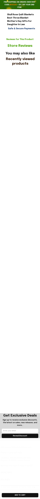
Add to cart (20, 495)
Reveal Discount (20, 436)
